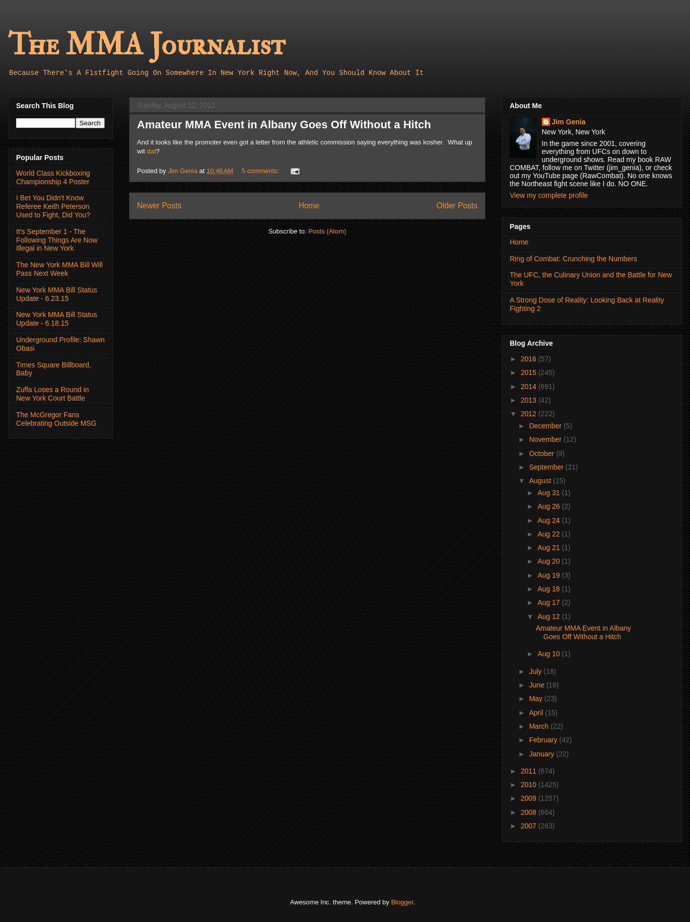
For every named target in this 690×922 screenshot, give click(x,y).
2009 (529, 798)
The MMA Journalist (146, 45)
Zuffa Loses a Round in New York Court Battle (52, 394)
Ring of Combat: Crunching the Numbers (573, 259)
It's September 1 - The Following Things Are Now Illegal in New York (57, 240)
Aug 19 (549, 575)
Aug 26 (549, 506)
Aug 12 (549, 616)
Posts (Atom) (327, 231)
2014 (529, 386)
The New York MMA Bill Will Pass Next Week (59, 269)
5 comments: (261, 171)
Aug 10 (549, 654)
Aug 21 (549, 548)
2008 (529, 812)
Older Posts (457, 205)
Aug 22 (549, 534)
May (536, 699)
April (537, 713)
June (537, 685)
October (542, 453)
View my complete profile (549, 195)
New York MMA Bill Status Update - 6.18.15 (56, 319)
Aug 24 (549, 520)
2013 (529, 400)
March (539, 726)
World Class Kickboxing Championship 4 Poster (53, 177)
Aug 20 (549, 561)
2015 (529, 372)
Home (309, 205)
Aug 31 (549, 493)
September (547, 467)
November (546, 439)
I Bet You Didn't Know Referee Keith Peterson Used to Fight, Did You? (53, 206)
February (544, 740)
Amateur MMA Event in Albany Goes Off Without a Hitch (284, 124)
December (546, 426)
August (541, 481)
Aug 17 (549, 602)
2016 (529, 359)
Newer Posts (159, 205)
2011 (529, 771)
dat (151, 151)
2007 (529, 826)
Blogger (402, 902)
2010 (529, 785)
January (542, 754)
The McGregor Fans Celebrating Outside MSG (56, 419)
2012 (529, 414)
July (536, 671)
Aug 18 (549, 589)
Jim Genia (569, 122)
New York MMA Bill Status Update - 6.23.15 (56, 294)
